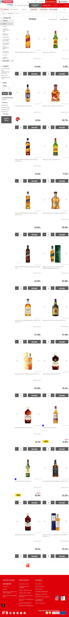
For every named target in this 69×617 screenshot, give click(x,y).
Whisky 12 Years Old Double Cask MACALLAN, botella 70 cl (55, 535)
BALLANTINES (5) (5, 107)
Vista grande (64, 19)
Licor (4, 24)
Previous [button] (17, 39)
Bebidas (5, 20)
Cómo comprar (40, 603)
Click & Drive (39, 589)
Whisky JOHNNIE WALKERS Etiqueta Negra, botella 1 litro (26, 213)
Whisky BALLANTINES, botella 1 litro (52, 374)
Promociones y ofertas (42, 597)
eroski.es (41, 1)
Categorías (7, 18)
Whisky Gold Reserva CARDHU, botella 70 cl (55, 213)
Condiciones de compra (24, 587)
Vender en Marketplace (26, 606)
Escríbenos (36, 1)
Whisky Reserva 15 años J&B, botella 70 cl (54, 320)
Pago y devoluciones (25, 590)
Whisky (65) (6, 61)
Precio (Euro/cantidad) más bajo (5, 72)
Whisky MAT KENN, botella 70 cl (23, 106)
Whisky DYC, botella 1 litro (49, 427)
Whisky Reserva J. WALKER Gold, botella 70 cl (27, 374)
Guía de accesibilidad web (10, 596)
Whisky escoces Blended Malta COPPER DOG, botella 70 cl (27, 321)
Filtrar (5, 83)
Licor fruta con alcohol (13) (6, 40)
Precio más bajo (5, 68)
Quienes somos (24, 584)
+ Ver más (5, 114)
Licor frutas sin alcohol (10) (6, 43)
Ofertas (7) (4, 99)
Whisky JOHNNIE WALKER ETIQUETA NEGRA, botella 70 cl (26, 160)
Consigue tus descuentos (39, 599)
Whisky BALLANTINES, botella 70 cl (24, 427)
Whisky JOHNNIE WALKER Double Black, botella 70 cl (27, 267)
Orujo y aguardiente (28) (6, 48)
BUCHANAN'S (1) (5, 109)
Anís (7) (4, 26)
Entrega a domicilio (41, 594)
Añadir (34, 74)
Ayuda (5, 589)
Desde (3, 88)
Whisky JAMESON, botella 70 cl (23, 481)
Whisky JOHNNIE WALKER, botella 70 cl (25, 52)
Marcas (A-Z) (4, 75)
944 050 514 (32, 1)
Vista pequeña (53, 19)
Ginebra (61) (6, 37)
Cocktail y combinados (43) (6, 30)
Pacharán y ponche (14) (6, 52)
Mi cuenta (62, 1)
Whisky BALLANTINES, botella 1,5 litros (25, 535)
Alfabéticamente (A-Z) (5, 78)
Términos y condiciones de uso (26, 599)
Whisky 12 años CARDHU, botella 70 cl (53, 106)
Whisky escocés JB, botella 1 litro (52, 159)
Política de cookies (25, 593)
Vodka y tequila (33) (6, 58)
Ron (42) (5, 55)
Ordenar (6, 66)
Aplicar (5, 93)
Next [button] (39, 39)
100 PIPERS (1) (4, 105)
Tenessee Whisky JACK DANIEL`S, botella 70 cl (55, 481)
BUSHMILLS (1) (4, 111)
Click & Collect (39, 586)
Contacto (6, 586)
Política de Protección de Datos (26, 596)
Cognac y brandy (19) (6, 34)
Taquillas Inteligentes (41, 592)
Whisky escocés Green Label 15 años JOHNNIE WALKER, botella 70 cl (53, 267)
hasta (8, 88)
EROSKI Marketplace (25, 603)
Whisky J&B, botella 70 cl (49, 52)
